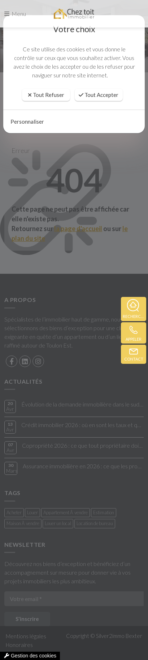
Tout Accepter (98, 94)
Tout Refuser (46, 94)
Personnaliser (27, 121)
